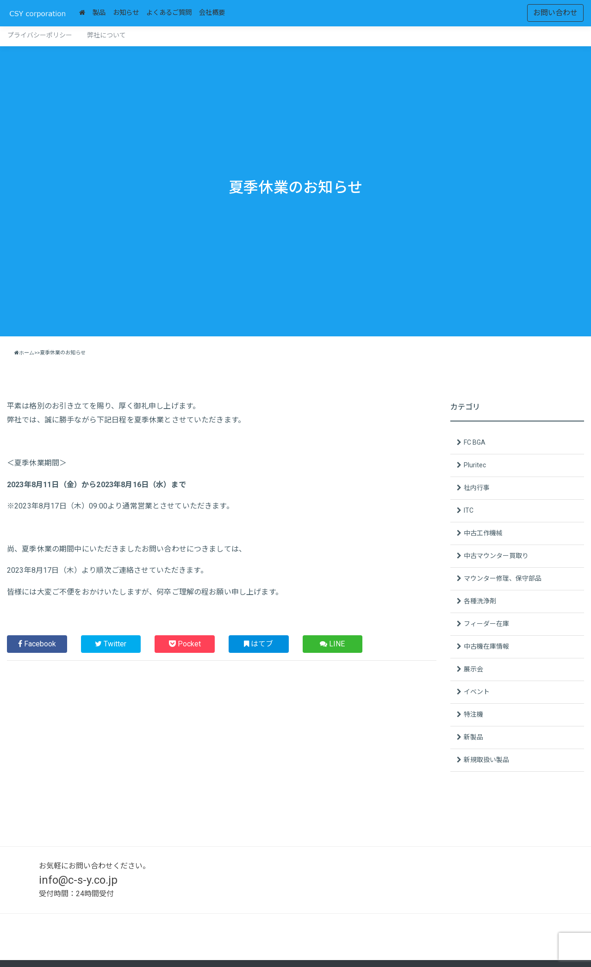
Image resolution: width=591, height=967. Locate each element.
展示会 (473, 669)
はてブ (258, 643)
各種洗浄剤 (480, 601)
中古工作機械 (483, 533)
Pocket (185, 643)
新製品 (473, 737)
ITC (468, 510)
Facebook (37, 643)
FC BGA (474, 442)
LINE (332, 643)
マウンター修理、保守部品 (502, 578)
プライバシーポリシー (39, 35)
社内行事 (477, 487)
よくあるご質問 (169, 13)
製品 (99, 13)
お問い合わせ (555, 12)
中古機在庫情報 (486, 646)
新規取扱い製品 (486, 759)
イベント (477, 691)
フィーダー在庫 (486, 623)
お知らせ (126, 13)
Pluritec (475, 465)
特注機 (473, 714)
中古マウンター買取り (496, 555)
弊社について (106, 35)
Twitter (110, 643)
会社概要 (212, 13)
